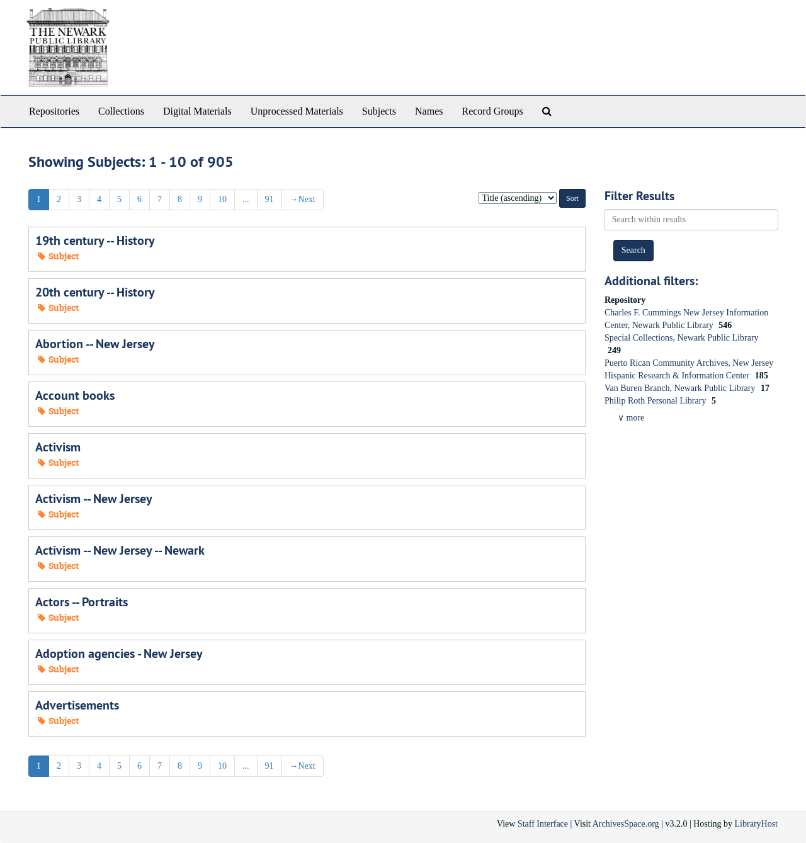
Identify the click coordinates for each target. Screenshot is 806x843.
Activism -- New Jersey (93, 498)
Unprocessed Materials (297, 111)
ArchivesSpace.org (626, 824)
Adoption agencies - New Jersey (119, 653)
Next (302, 199)
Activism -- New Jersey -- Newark (120, 550)
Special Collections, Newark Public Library (681, 337)
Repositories (54, 111)
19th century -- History (95, 240)
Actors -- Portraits (81, 602)
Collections (121, 111)
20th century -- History (95, 292)
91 (269, 199)
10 (222, 199)
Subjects (379, 111)
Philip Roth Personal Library (656, 400)
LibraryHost (756, 824)
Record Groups (492, 111)
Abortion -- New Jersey (95, 344)
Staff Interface (543, 824)
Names (429, 111)
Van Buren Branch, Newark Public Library (681, 388)
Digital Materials (197, 111)
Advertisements (77, 705)
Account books (75, 395)
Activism (58, 447)
